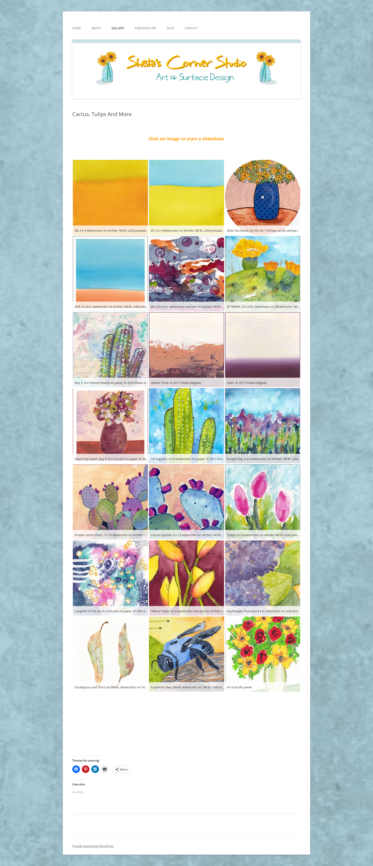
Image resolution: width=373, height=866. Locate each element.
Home (76, 28)
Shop (170, 28)
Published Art (145, 28)
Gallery (118, 28)
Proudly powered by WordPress (93, 846)
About (96, 28)
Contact (191, 28)
